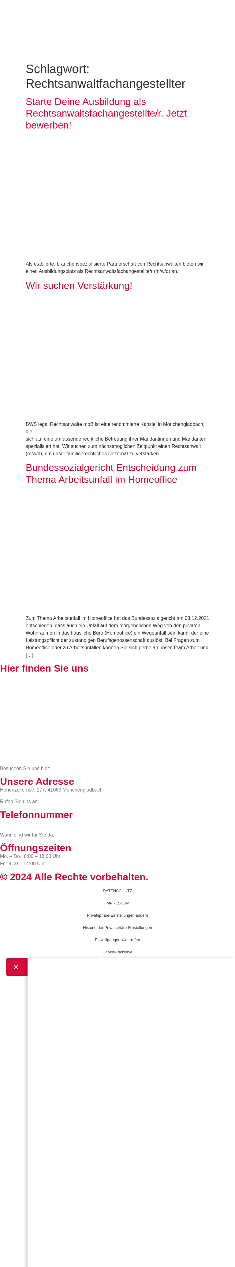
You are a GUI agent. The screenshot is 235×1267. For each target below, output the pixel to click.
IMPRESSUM (118, 903)
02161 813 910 (25, 823)
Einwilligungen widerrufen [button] (117, 939)
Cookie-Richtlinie (117, 952)
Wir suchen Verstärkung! (79, 285)
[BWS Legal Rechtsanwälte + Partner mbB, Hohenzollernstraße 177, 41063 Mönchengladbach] (117, 719)
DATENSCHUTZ (117, 891)
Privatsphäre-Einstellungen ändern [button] (117, 915)
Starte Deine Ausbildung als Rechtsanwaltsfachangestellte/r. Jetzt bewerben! (106, 113)
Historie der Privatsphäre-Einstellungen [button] (117, 927)
